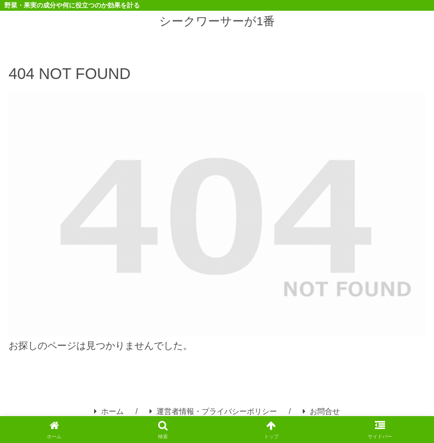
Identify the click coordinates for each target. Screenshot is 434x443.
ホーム (109, 411)
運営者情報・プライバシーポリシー (213, 411)
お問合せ (321, 411)
